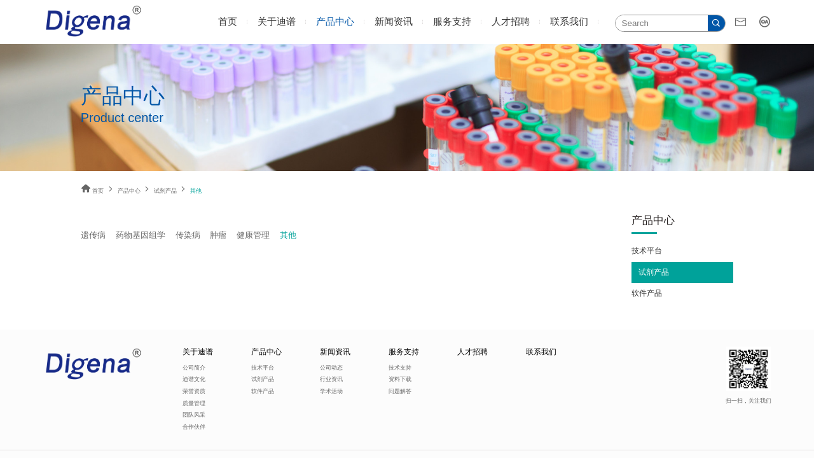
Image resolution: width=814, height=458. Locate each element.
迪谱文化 (194, 379)
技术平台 (646, 250)
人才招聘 (511, 22)
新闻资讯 (394, 22)
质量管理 (194, 403)
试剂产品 (165, 191)
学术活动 (331, 391)
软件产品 (646, 293)
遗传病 (93, 235)
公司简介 (194, 367)
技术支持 (400, 367)
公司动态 (331, 367)
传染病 (188, 235)
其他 (288, 235)
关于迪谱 (277, 22)
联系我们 (569, 22)
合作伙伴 (194, 427)
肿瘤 (218, 235)
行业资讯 (331, 379)
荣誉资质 (194, 391)
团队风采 (194, 415)
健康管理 (253, 235)
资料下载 (400, 379)
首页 (227, 22)
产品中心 (335, 22)
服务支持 (452, 22)
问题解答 (400, 391)
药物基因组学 (140, 235)
